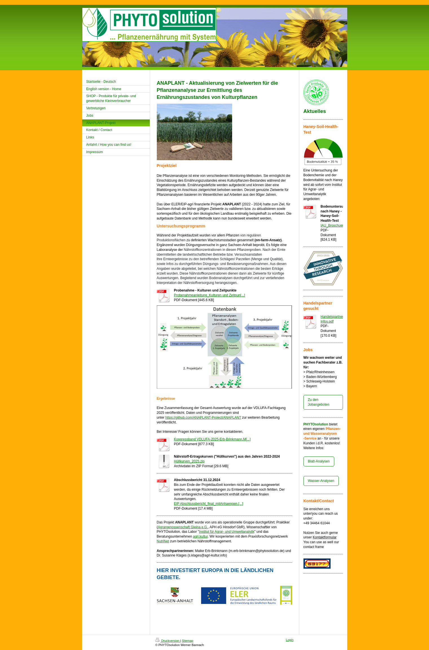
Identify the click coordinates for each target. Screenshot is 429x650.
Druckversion (167, 640)
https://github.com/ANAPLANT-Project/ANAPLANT (203, 417)
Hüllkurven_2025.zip (189, 461)
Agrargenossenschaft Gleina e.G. (183, 527)
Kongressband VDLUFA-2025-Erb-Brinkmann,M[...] (212, 439)
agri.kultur (200, 536)
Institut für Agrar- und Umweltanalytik (226, 532)
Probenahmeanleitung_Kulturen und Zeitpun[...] (209, 295)
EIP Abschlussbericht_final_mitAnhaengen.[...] (208, 504)
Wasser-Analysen (321, 481)
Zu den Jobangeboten (318, 402)
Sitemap (187, 640)
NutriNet (163, 541)
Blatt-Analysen (319, 461)
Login (290, 640)
